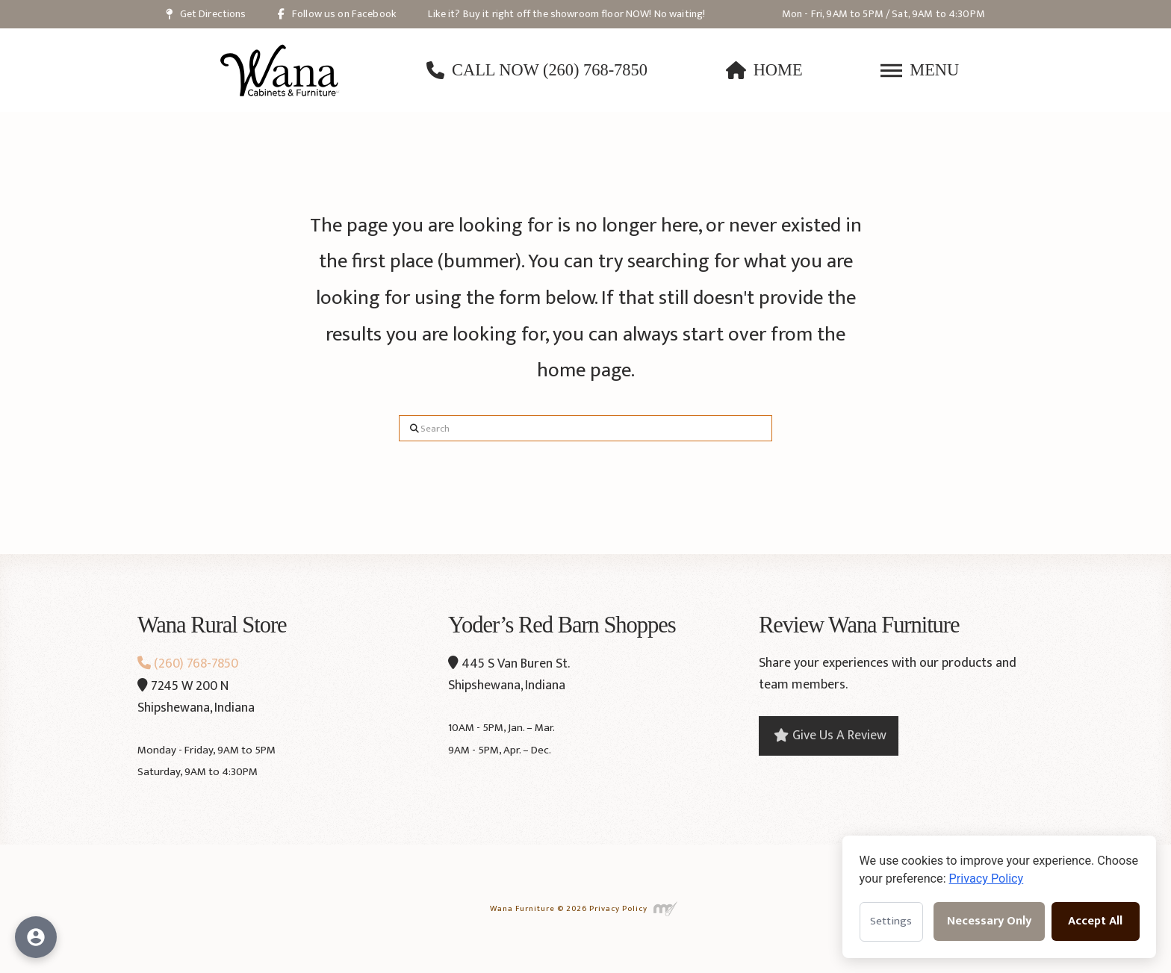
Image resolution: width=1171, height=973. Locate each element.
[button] (920, 70)
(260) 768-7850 (187, 664)
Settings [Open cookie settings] (891, 921)
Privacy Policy (618, 909)
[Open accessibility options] (36, 937)
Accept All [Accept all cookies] (1095, 921)
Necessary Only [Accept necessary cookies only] (989, 921)
